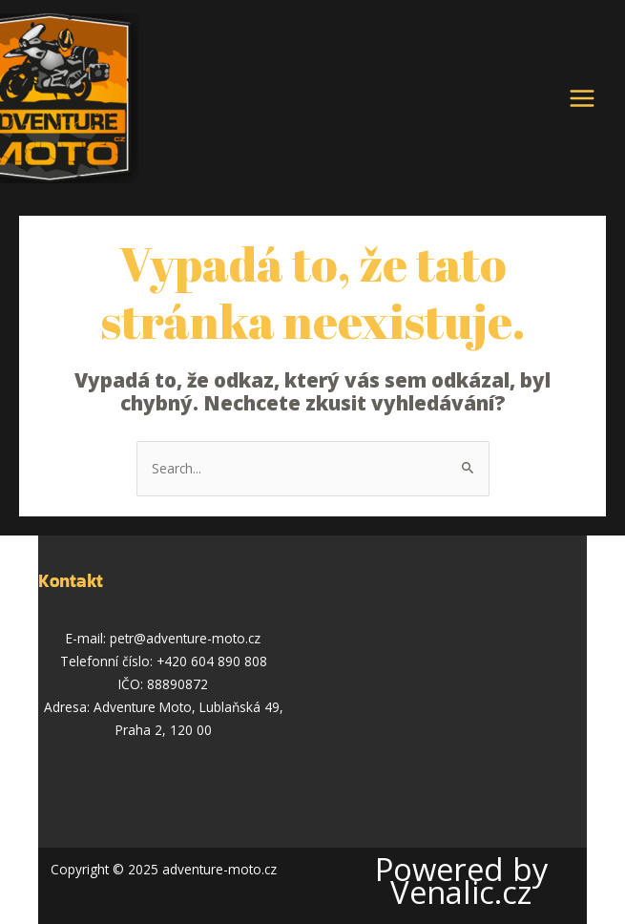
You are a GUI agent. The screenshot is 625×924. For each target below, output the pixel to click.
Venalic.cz (461, 892)
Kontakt (70, 581)
